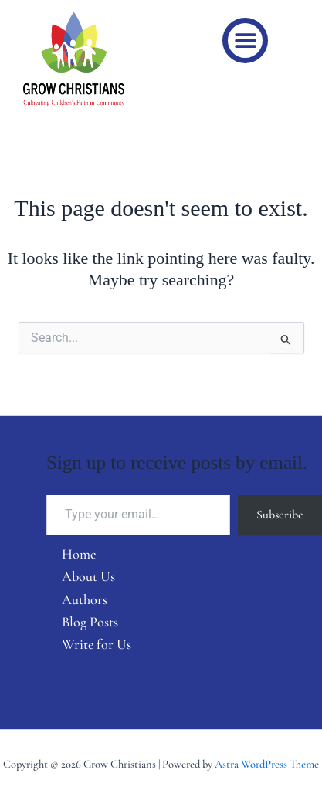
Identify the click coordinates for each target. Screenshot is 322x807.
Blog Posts (90, 621)
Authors (84, 599)
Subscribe (279, 514)
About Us (88, 576)
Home (79, 553)
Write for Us (96, 644)
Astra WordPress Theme (267, 764)
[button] (245, 40)
